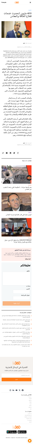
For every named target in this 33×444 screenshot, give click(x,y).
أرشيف (30, 421)
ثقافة (30, 402)
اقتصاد (30, 10)
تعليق (28, 271)
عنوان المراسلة (25, 295)
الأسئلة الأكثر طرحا (28, 415)
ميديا (31, 403)
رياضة (30, 405)
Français (3, 2)
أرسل (16, 379)
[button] (30, 441)
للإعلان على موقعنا (28, 416)
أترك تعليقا (16, 303)
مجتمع (30, 400)
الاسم (28, 289)
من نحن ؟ (30, 413)
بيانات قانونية (29, 418)
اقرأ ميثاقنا (27, 259)
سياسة (30, 396)
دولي (31, 408)
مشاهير (30, 407)
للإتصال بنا (29, 420)
